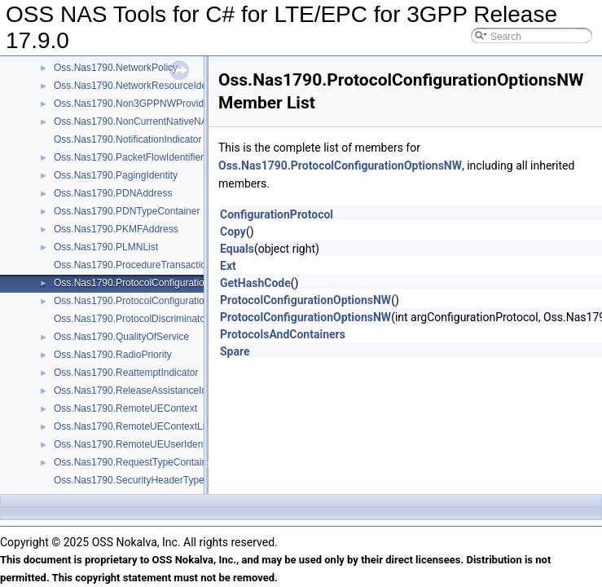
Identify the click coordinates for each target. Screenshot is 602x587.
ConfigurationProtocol (276, 214)
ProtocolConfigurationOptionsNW (305, 300)
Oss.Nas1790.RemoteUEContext (125, 408)
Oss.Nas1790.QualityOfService (121, 336)
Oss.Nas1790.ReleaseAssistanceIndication (147, 390)
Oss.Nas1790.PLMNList (106, 247)
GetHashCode (255, 282)
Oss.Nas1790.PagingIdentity (116, 175)
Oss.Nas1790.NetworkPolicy (116, 67)
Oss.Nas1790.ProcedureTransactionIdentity (148, 265)
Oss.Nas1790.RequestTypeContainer (135, 462)
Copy (233, 231)
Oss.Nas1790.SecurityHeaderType (129, 480)
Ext (228, 265)
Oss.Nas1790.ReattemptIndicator (126, 372)
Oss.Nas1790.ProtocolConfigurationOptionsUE (155, 301)
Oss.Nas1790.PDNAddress (113, 193)
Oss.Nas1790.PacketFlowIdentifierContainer (150, 157)
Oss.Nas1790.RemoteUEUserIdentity (135, 444)
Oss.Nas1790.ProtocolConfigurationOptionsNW (157, 283)
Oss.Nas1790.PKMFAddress (116, 229)
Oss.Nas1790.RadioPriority (113, 354)
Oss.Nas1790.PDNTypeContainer (127, 211)
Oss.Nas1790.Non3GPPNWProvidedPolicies (151, 103)
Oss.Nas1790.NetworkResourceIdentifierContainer (163, 85)
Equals (237, 248)
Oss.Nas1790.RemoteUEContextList (133, 426)
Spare (235, 351)
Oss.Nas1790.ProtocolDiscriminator (131, 318)
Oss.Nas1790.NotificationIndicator (127, 139)
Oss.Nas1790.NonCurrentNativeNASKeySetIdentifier (168, 121)
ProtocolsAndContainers (282, 334)
